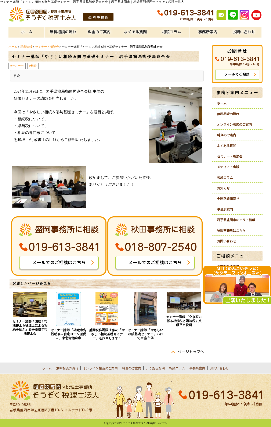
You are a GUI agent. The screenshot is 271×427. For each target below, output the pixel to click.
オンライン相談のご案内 (234, 124)
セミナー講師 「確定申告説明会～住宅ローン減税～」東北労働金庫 (68, 334)
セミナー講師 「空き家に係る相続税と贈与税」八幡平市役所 (184, 321)
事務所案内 (225, 209)
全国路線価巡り (228, 198)
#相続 (33, 65)
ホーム (12, 46)
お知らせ (223, 188)
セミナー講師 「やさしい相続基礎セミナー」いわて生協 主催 (145, 334)
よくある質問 (226, 145)
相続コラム (225, 177)
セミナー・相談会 (47, 46)
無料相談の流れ (228, 114)
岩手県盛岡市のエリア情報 (236, 220)
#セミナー (17, 65)
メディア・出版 (228, 167)
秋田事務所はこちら (231, 230)
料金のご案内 (226, 135)
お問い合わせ (226, 241)
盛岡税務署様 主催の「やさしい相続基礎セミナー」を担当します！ (107, 334)
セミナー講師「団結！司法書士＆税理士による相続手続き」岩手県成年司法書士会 (29, 327)
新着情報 (26, 46)
